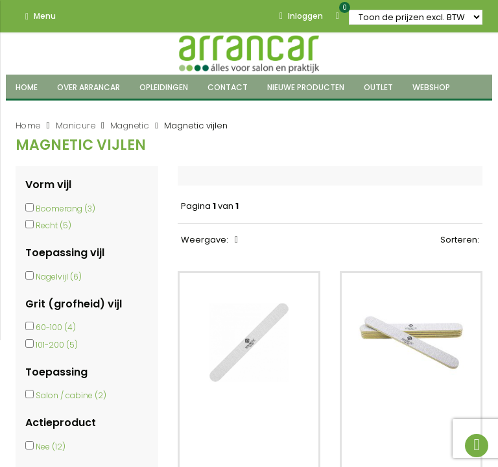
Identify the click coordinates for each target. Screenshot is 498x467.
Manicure (75, 125)
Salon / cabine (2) (71, 395)
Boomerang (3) (65, 208)
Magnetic (129, 125)
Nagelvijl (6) (59, 276)
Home (28, 125)
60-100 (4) (56, 327)
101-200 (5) (57, 344)
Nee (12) (50, 446)
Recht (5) (53, 225)
